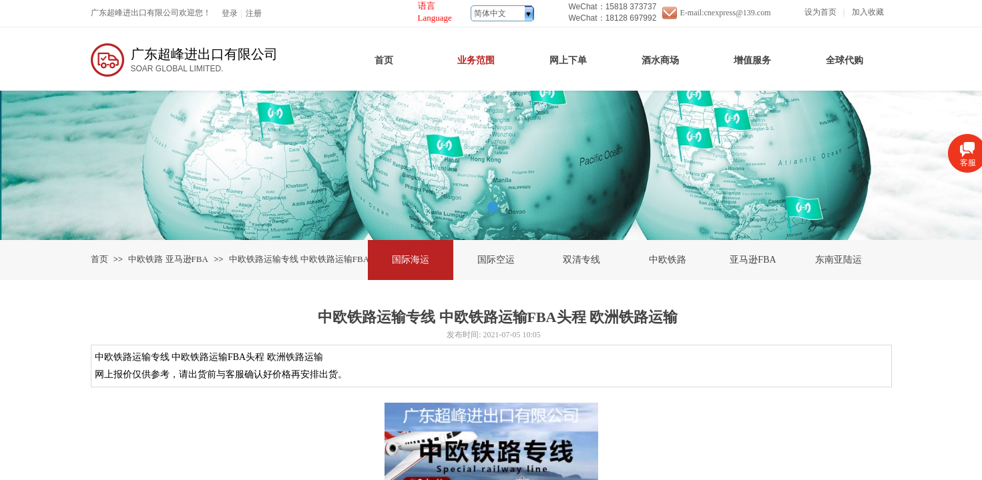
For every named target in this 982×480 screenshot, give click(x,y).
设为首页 (820, 12)
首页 (99, 259)
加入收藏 (868, 12)
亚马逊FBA (187, 259)
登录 (230, 13)
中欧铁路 (145, 259)
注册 (254, 13)
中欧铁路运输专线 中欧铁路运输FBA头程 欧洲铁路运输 (335, 259)
